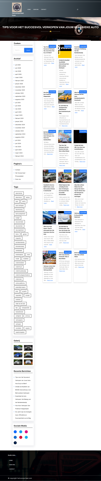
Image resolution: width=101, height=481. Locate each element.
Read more (64, 125)
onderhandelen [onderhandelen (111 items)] (20, 262)
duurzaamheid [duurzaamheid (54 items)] (20, 230)
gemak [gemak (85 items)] (25, 234)
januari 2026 (19, 84)
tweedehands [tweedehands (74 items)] (19, 312)
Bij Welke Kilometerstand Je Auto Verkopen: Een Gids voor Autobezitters (49, 135)
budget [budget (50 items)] (18, 218)
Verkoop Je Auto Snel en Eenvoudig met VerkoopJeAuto (49, 268)
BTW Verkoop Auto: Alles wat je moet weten (79, 254)
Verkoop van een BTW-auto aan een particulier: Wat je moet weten (64, 255)
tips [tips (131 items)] (17, 307)
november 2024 (20, 128)
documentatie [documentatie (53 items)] (19, 222)
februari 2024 (19, 156)
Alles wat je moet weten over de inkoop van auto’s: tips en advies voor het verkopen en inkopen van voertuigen (79, 190)
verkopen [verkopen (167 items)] (18, 324)
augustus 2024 (19, 137)
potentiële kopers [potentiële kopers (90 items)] (20, 287)
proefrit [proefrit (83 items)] (24, 291)
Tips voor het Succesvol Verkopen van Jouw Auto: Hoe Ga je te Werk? (23, 380)
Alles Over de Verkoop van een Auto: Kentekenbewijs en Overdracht (79, 96)
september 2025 (20, 96)
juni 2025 (18, 106)
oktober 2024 (19, 131)
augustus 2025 (19, 99)
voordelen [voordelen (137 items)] (18, 328)
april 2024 (18, 150)
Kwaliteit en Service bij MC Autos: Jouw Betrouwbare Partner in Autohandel (49, 187)
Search (28, 50)
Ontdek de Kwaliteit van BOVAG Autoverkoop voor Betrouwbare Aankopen (23, 390)
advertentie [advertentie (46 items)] (19, 193)
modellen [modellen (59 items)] (26, 258)
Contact (17, 170)
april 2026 (18, 74)
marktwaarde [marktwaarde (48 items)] (19, 254)
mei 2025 (18, 109)
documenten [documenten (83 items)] (19, 226)
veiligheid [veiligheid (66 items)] (18, 316)
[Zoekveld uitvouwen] (77, 9)
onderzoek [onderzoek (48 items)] (19, 279)
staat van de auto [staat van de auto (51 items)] (20, 303)
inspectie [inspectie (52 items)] (18, 238)
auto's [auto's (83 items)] (24, 201)
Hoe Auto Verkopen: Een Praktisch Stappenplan (49, 94)
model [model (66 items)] (17, 258)
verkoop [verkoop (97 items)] (27, 316)
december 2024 (20, 124)
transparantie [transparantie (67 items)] (25, 307)
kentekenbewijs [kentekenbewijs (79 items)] (20, 242)
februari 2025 (19, 118)
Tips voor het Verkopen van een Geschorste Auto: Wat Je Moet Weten (64, 148)
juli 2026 (18, 65)
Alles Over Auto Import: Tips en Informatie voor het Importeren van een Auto (49, 230)
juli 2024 (18, 140)
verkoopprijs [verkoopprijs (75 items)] (19, 320)
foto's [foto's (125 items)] (17, 234)
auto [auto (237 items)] (17, 201)
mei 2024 (18, 146)
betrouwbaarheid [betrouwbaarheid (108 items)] (20, 213)
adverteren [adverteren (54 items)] (19, 197)
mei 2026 (18, 71)
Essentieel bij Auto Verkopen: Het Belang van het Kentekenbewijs (23, 399)
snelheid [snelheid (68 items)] (18, 299)
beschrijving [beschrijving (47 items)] (19, 209)
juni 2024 (18, 143)
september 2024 (20, 134)
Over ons (18, 179)
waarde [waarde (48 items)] (28, 328)
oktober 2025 (19, 93)
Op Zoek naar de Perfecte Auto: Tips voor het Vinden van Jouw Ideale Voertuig (64, 229)
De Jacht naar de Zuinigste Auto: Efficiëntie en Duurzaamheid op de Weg (23, 415)
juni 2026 (18, 68)
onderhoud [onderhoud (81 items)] (19, 267)
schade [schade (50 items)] (28, 295)
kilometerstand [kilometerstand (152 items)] (20, 246)
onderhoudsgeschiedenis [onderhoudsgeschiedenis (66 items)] (23, 275)
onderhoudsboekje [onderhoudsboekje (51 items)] (21, 271)
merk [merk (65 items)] (28, 254)
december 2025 (20, 87)
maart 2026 (18, 77)
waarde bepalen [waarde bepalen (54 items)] (20, 332)
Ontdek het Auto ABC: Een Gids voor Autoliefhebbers (79, 147)
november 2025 (20, 90)
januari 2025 (19, 121)
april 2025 (18, 112)
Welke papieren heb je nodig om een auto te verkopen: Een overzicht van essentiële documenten (64, 189)
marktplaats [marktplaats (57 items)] (19, 250)
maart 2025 (18, 115)
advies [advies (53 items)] (28, 197)
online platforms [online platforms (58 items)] (20, 283)
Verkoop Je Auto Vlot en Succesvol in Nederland (80, 215)
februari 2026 (19, 80)
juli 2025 (18, 102)
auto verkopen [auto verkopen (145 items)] (20, 205)
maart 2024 (18, 153)
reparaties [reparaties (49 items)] (18, 295)
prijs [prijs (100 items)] (17, 291)
